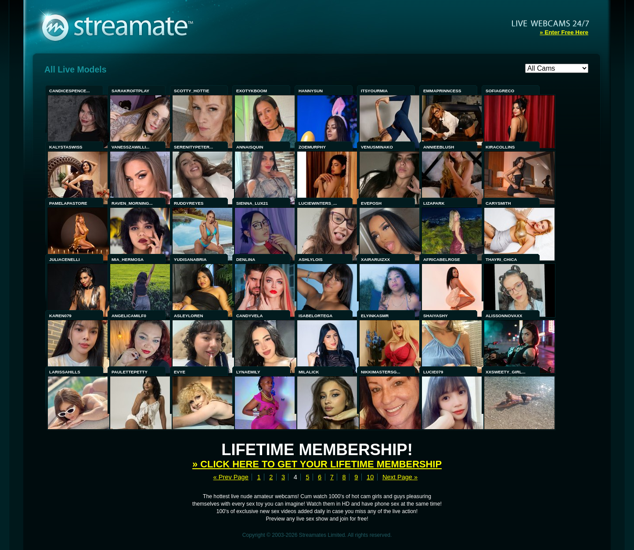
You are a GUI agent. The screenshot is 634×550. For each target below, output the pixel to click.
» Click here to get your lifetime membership (317, 464)
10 (370, 477)
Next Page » (400, 477)
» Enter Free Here (564, 32)
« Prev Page (231, 477)
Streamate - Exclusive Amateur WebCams (122, 26)
